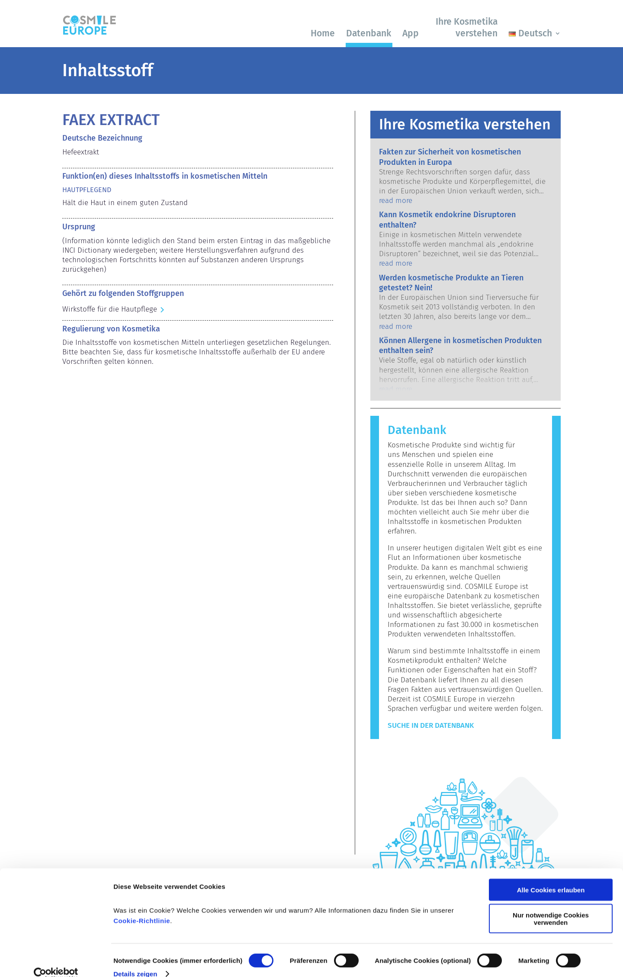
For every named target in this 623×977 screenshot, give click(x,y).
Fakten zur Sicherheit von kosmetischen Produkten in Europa (450, 157)
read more (395, 200)
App (410, 33)
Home (323, 33)
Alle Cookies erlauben (551, 876)
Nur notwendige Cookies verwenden (551, 905)
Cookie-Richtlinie (141, 906)
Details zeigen (135, 960)
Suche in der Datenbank (431, 725)
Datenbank (368, 33)
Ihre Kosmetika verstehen (467, 27)
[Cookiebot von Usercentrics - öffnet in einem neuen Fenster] (56, 960)
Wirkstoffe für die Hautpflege (109, 309)
